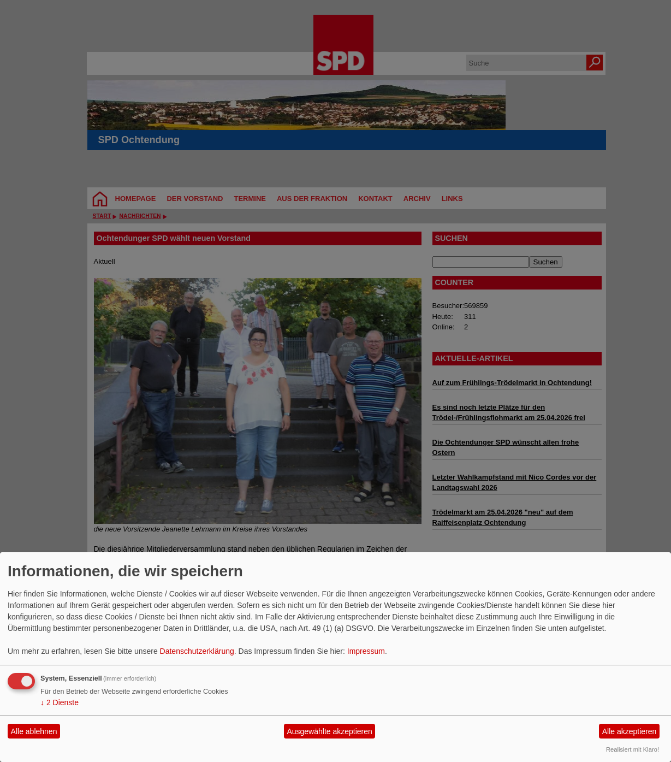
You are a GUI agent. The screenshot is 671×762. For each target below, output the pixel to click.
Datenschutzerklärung (197, 651)
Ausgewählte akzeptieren (329, 731)
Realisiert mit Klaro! (632, 749)
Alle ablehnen (34, 731)
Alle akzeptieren (629, 731)
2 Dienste (59, 702)
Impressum (366, 651)
